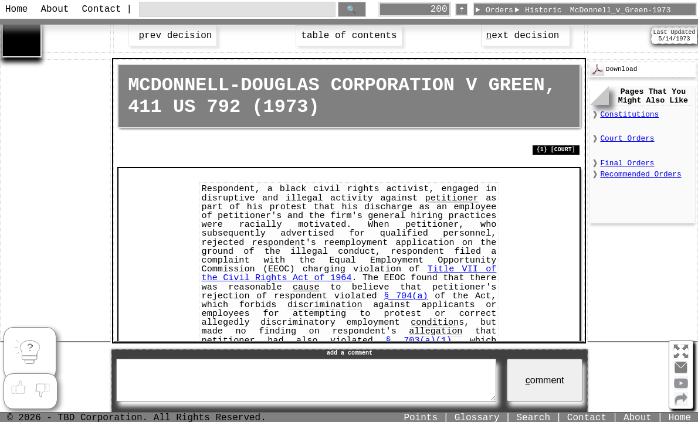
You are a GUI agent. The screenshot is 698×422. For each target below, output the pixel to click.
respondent (279, 242)
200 (439, 9)
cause (306, 287)
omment (545, 380)
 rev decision (172, 35)
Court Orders (627, 138)
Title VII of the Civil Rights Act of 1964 (349, 273)
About (54, 9)
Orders (499, 10)
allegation (435, 331)
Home (16, 9)
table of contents (349, 35)
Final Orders (627, 163)
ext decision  (525, 35)
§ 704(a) (406, 296)
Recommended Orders (640, 174)
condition (435, 322)
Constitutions (629, 114)
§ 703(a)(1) (419, 340)
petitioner (452, 198)
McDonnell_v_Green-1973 (620, 10)
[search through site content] (237, 10)
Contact (100, 9)
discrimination (324, 305)
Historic (543, 10)
